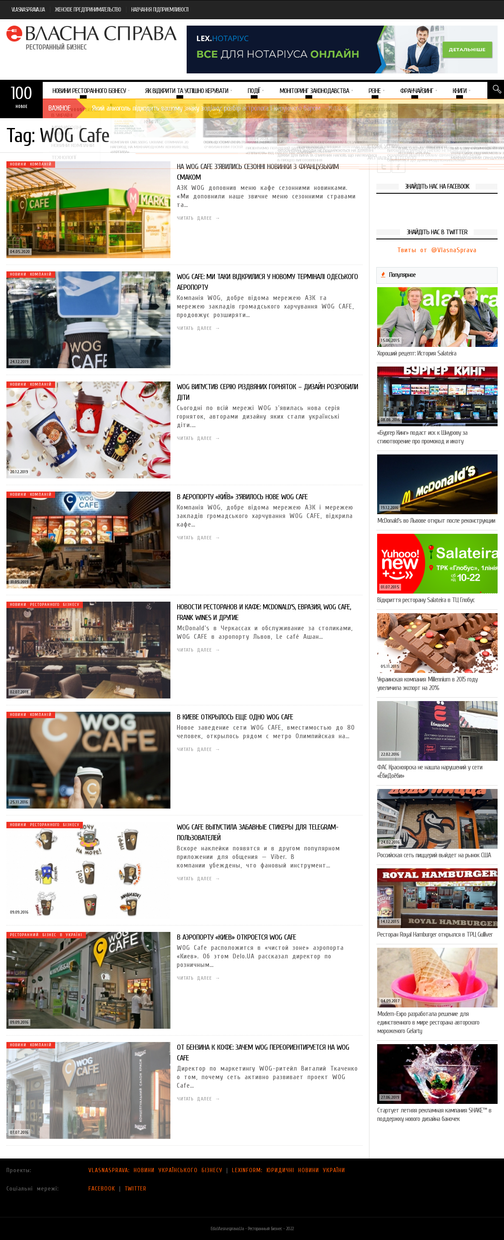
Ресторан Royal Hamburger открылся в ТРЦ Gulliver (434, 934)
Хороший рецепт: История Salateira (416, 353)
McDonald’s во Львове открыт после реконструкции (436, 520)
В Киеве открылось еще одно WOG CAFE (235, 717)
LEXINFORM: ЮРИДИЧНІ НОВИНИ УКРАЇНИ (288, 1170)
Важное (59, 108)
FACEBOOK (101, 1188)
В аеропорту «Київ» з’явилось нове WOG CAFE (242, 496)
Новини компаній (31, 164)
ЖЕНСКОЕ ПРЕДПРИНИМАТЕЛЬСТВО (88, 9)
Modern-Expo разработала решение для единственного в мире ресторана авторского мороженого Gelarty (428, 1022)
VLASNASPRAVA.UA (28, 9)
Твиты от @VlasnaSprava (437, 250)
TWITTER (136, 1188)
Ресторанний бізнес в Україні (46, 934)
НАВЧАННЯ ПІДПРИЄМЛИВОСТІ (159, 9)
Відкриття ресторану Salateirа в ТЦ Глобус (426, 600)
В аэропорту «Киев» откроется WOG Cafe (236, 937)
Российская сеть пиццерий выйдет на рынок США (434, 855)
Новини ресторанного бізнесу (44, 604)
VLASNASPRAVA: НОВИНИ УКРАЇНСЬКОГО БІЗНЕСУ (155, 1170)
